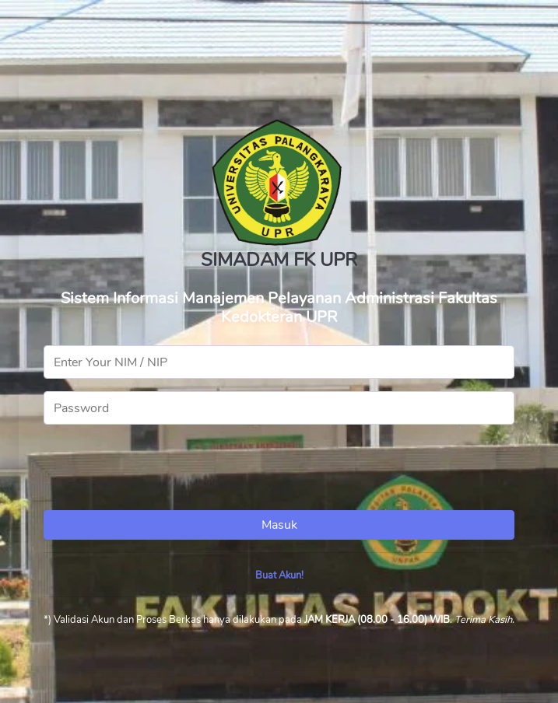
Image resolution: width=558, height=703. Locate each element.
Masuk (279, 524)
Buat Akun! (279, 575)
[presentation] (162, 467)
